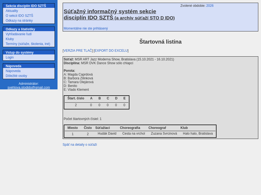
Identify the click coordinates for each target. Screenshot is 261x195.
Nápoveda (13, 71)
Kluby (10, 39)
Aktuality (12, 11)
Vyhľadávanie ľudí (19, 34)
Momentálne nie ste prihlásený (86, 28)
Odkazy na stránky (19, 20)
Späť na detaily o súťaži (80, 145)
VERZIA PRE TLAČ (77, 51)
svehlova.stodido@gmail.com (29, 87)
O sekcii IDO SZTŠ (19, 16)
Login (10, 57)
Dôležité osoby (16, 76)
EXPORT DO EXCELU (111, 51)
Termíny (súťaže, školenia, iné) (28, 44)
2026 (210, 6)
